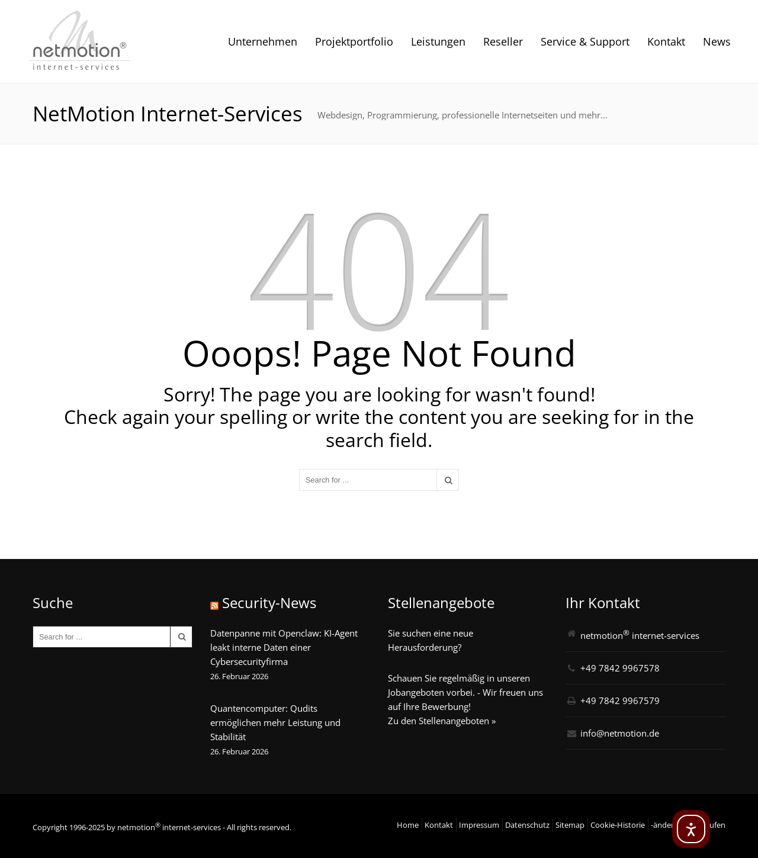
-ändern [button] (665, 825)
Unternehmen (262, 41)
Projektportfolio (354, 41)
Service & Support (585, 41)
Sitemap (569, 825)
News (717, 41)
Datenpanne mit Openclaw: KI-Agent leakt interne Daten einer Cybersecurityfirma (284, 647)
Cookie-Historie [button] (617, 825)
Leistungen (438, 41)
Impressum (479, 825)
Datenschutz (527, 825)
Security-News (269, 602)
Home (408, 825)
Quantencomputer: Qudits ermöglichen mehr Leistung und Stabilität (275, 722)
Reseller (503, 41)
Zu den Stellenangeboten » (442, 721)
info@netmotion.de (619, 733)
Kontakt (666, 41)
